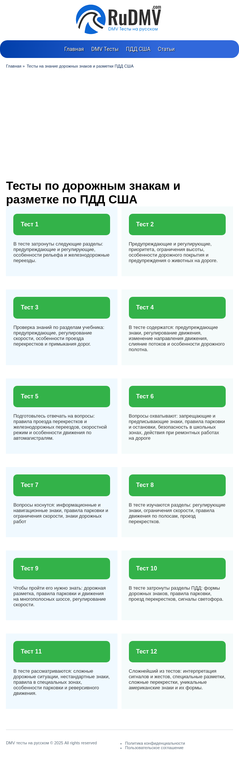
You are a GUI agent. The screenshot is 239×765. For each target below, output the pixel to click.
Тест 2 (145, 224)
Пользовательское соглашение (154, 747)
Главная (74, 49)
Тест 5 (29, 396)
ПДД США (138, 49)
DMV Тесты (105, 49)
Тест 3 (29, 307)
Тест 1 (29, 224)
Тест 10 (146, 568)
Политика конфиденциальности (155, 743)
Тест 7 (29, 485)
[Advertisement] (119, 123)
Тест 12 (146, 651)
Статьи (166, 49)
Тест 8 (145, 485)
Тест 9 (29, 568)
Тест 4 (145, 307)
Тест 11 (31, 651)
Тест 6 (145, 396)
